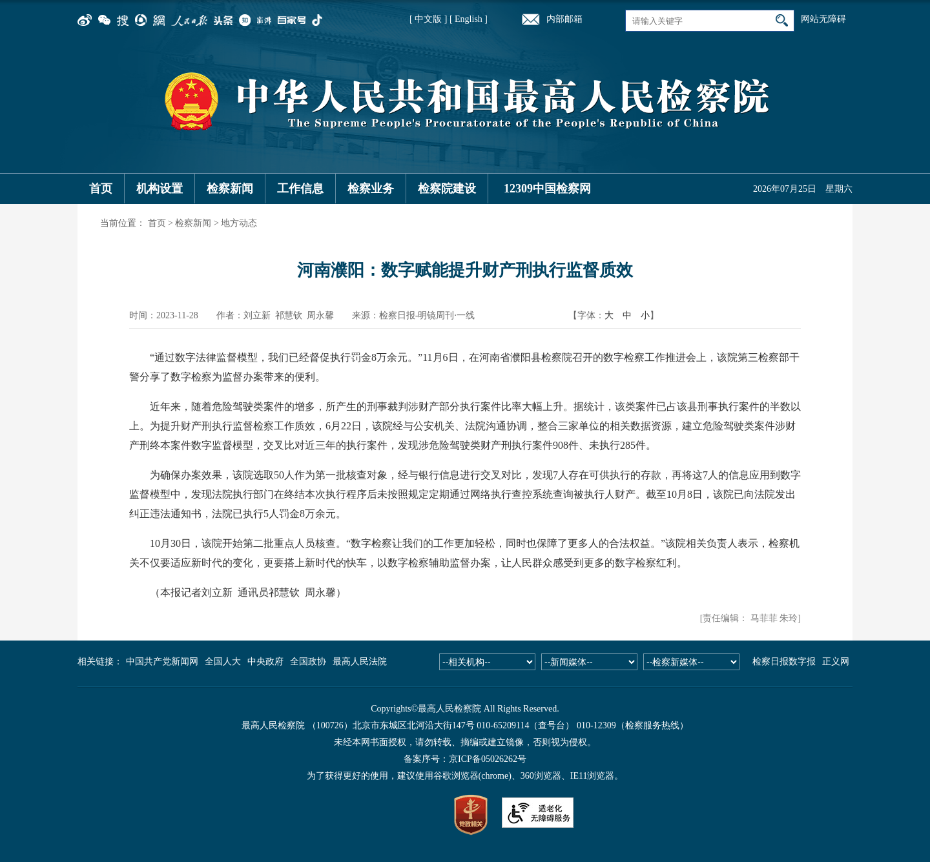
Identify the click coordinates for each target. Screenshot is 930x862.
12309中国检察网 (547, 188)
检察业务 (370, 188)
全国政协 (308, 661)
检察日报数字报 (784, 661)
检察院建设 (447, 188)
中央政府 (265, 661)
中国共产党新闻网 (162, 661)
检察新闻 (230, 188)
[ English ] (469, 19)
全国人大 (223, 661)
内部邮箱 (564, 19)
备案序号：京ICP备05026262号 (465, 759)
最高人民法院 (360, 661)
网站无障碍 (823, 19)
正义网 (835, 661)
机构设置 (159, 188)
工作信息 (300, 188)
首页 (100, 188)
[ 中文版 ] (428, 19)
